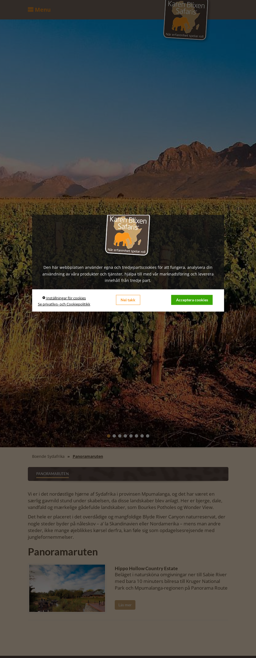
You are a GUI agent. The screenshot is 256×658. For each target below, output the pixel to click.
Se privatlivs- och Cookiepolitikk (64, 304)
